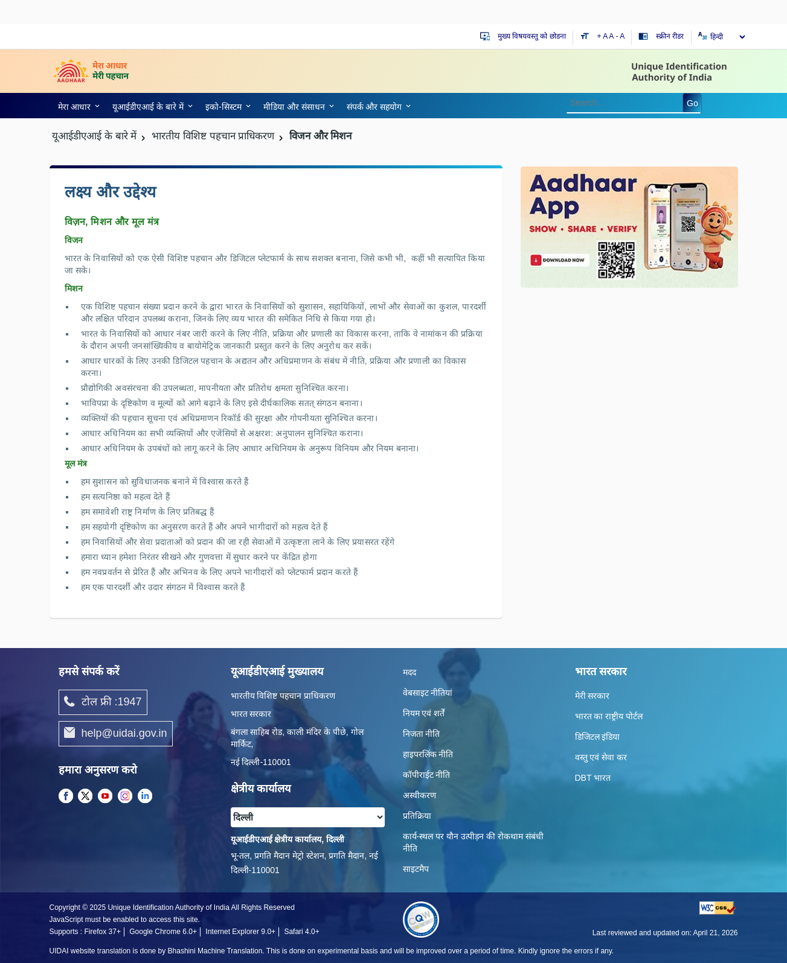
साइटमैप (416, 869)
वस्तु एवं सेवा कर (601, 757)
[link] (77, 105)
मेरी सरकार (592, 696)
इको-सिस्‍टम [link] (223, 107)
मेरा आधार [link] (74, 107)
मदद (409, 672)
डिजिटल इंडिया (597, 737)
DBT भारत (593, 778)
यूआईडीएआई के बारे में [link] (148, 107)
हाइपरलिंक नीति (428, 754)
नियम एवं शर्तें (424, 713)
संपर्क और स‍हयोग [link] (374, 107)
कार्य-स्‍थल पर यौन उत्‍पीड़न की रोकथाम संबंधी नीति (473, 842)
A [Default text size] (611, 36)
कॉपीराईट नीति (427, 775)
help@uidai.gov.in (115, 733)
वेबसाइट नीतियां (428, 693)
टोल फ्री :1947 (103, 702)
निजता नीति (421, 734)
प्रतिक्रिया (417, 816)
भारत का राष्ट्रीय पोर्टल (609, 716)
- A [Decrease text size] (620, 36)
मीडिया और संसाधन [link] (294, 107)
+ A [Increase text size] (603, 36)
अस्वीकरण (419, 795)
